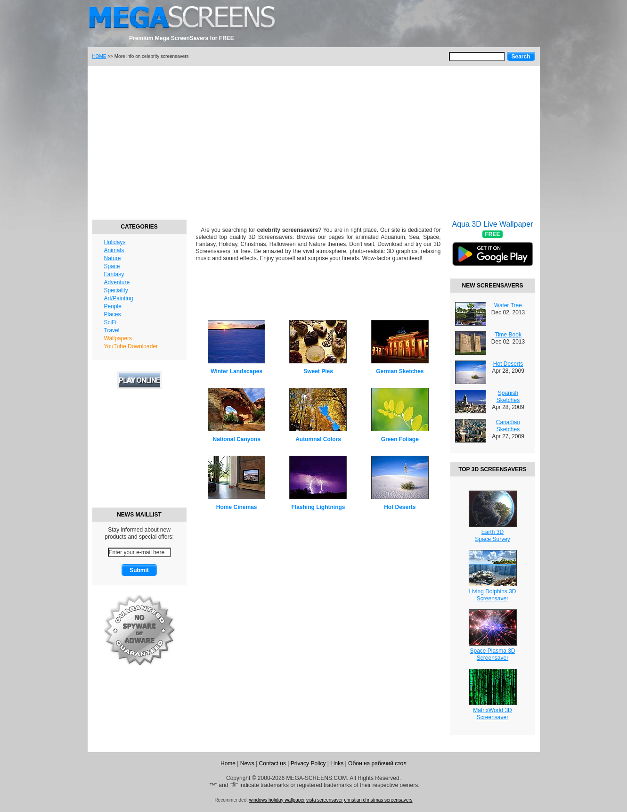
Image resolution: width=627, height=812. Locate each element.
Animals (114, 250)
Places (112, 314)
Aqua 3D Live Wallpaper (492, 249)
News (247, 763)
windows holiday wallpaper (277, 800)
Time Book (508, 334)
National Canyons (236, 439)
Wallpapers (118, 338)
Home (228, 763)
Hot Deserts (399, 507)
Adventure (117, 282)
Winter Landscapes (236, 371)
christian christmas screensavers (378, 800)
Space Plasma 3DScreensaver (492, 654)
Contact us (272, 763)
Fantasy (114, 274)
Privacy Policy (308, 763)
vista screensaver (324, 800)
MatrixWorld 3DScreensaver (492, 714)
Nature (112, 258)
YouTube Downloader (131, 346)
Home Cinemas (236, 507)
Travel (112, 330)
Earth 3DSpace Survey (492, 535)
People (113, 306)
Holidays (115, 242)
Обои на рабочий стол (377, 763)
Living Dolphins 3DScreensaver (492, 595)
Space (112, 266)
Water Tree (508, 305)
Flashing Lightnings (318, 507)
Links (336, 763)
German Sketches (399, 371)
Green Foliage (400, 439)
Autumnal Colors (318, 439)
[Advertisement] (313, 141)
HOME (99, 56)
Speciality (116, 290)
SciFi (110, 322)
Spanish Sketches (508, 396)
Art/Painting (118, 298)
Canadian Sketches (508, 426)
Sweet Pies (318, 371)
